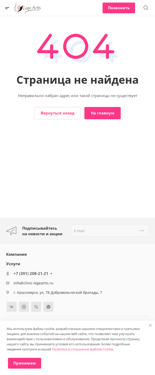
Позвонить (119, 7)
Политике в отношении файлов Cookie (82, 349)
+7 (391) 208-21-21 (31, 273)
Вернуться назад (57, 112)
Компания (16, 254)
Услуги (13, 263)
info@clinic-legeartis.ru (33, 283)
